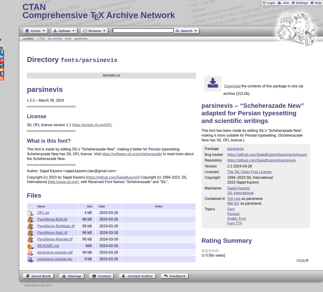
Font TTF (234, 223)
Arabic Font (236, 218)
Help (318, 3)
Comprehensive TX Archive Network (171, 11)
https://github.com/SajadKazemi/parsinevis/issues (267, 154)
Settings (302, 3)
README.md (48, 245)
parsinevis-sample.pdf (55, 252)
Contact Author (140, 275)
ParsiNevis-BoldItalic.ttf (56, 225)
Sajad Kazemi (238, 187)
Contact (104, 275)
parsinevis (81, 38)
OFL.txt (43, 212)
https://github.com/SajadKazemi (112, 177)
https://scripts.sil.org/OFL (92, 124)
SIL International (240, 192)
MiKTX (233, 203)
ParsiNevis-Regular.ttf (54, 238)
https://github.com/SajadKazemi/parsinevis (261, 160)
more (301, 259)
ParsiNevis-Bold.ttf (52, 219)
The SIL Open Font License (249, 171)
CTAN (41, 38)
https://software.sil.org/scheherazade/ (132, 153)
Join (286, 3)
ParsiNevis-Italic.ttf (52, 232)
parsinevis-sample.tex (54, 258)
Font (230, 208)
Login (270, 3)
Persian (233, 213)
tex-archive (55, 38)
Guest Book (41, 275)
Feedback (177, 275)
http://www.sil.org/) (64, 181)
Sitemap (74, 275)
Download (232, 85)
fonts (68, 38)
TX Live (233, 198)
